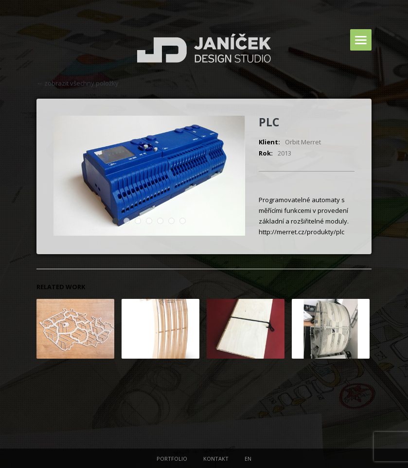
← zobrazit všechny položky (77, 83)
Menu (361, 40)
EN (248, 458)
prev (366, 83)
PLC (269, 122)
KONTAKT (216, 458)
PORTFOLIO (172, 458)
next (354, 83)
